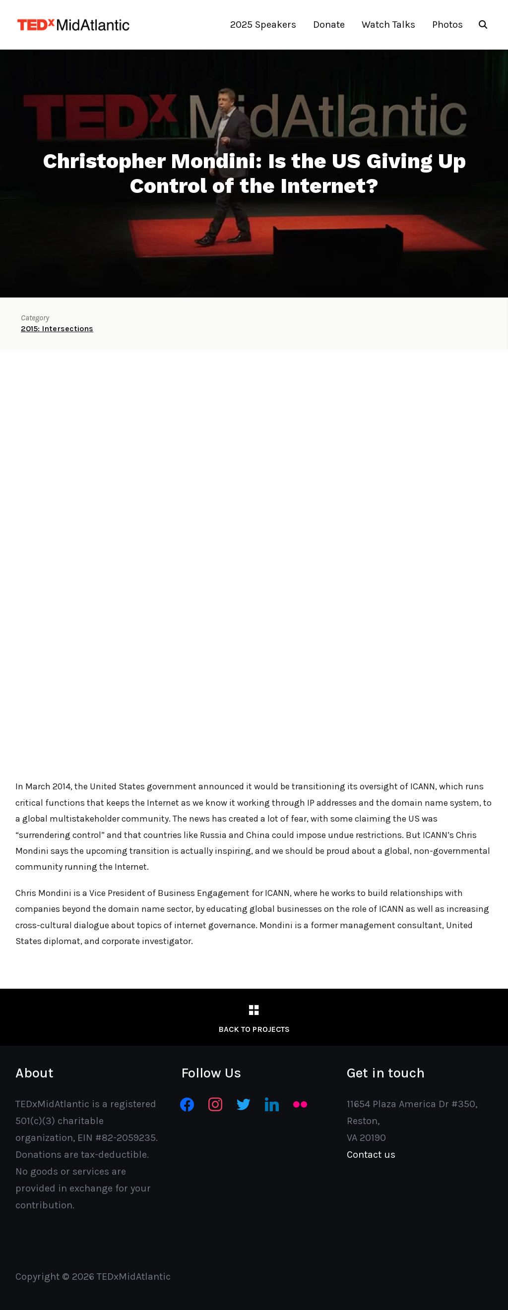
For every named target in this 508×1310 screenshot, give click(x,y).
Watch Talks (388, 24)
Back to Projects (254, 1029)
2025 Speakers (263, 24)
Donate (329, 24)
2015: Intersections (57, 328)
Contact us (371, 1154)
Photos (447, 24)
